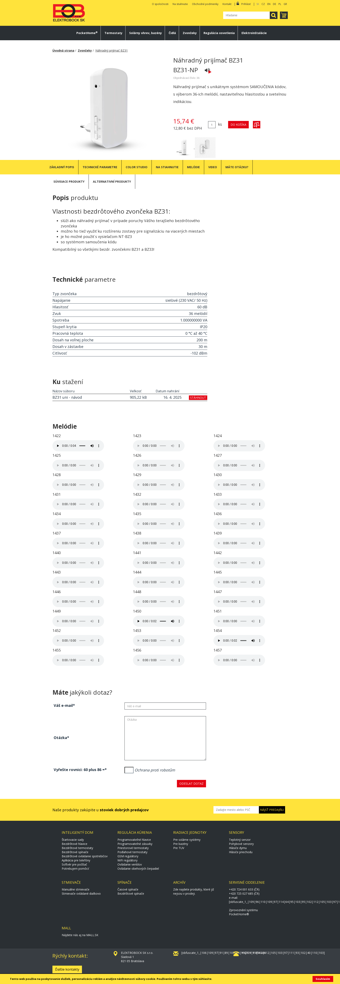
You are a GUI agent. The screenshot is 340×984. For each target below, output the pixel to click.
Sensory (236, 832)
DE (274, 4)
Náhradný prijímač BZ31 (111, 50)
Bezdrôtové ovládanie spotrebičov (85, 856)
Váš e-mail (63, 705)
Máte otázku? (236, 167)
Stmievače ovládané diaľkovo (81, 893)
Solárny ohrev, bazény (145, 33)
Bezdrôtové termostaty (77, 848)
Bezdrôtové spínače (75, 852)
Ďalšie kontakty (67, 969)
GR (285, 4)
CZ (263, 4)
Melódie (193, 167)
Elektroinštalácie (254, 33)
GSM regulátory (127, 856)
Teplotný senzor (240, 840)
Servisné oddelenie (247, 882)
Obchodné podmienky (205, 4)
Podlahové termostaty (132, 852)
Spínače (124, 882)
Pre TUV (178, 848)
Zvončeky (190, 33)
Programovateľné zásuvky (134, 844)
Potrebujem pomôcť (75, 868)
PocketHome (87, 33)
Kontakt (227, 4)
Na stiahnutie (180, 4)
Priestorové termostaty (133, 848)
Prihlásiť (246, 4)
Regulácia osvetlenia (219, 33)
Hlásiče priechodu (240, 852)
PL (279, 4)
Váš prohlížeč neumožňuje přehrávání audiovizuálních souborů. (78, 445)
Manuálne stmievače (75, 889)
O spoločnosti (160, 4)
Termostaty (113, 33)
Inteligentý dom (77, 832)
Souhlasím (323, 979)
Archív (179, 882)
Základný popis (61, 167)
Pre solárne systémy (186, 840)
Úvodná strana (63, 50)
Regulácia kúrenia (134, 832)
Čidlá (172, 33)
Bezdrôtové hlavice (74, 844)
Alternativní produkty (112, 181)
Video (212, 167)
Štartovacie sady (73, 840)
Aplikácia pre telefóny (76, 860)
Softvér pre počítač (74, 864)
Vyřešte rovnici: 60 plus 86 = (79, 769)
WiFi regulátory (127, 860)
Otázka (60, 737)
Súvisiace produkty (68, 181)
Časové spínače (127, 889)
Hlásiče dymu (238, 848)
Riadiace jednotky (189, 832)
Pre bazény (180, 844)
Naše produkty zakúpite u (100, 809)
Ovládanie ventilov (129, 864)
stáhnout (198, 398)
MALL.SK (92, 935)
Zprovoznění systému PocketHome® (243, 912)
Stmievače (71, 882)
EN (268, 4)
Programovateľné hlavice (134, 840)
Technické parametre (100, 167)
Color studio (136, 167)
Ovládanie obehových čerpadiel (138, 868)
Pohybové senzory (241, 844)
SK (257, 4)
